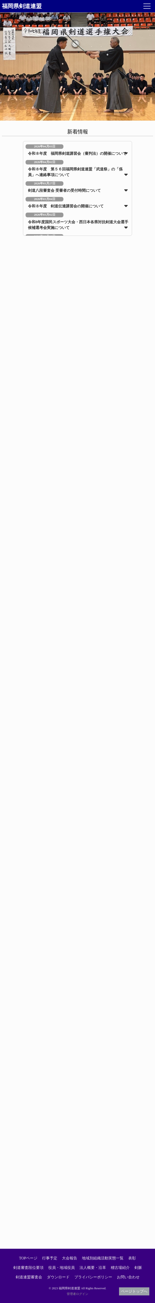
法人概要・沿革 (93, 1268)
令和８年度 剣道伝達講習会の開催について (66, 206)
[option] (77, 67)
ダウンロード (58, 1277)
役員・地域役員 (61, 1268)
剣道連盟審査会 (29, 1277)
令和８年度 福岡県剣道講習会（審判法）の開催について (77, 153)
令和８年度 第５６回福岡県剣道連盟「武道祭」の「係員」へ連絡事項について (75, 172)
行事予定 (49, 1258)
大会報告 (69, 1258)
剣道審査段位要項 (28, 1268)
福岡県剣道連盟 (22, 6)
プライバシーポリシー (93, 1277)
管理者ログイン (77, 1294)
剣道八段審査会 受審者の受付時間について (64, 190)
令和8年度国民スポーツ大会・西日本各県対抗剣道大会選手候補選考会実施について (78, 225)
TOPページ (28, 1258)
